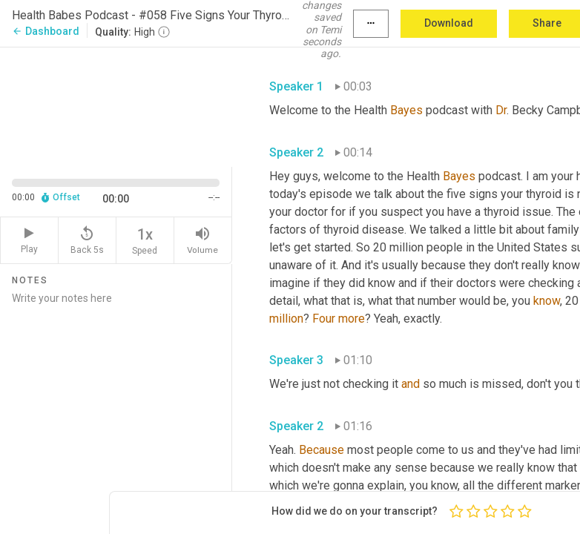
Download (448, 23)
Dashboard (45, 31)
